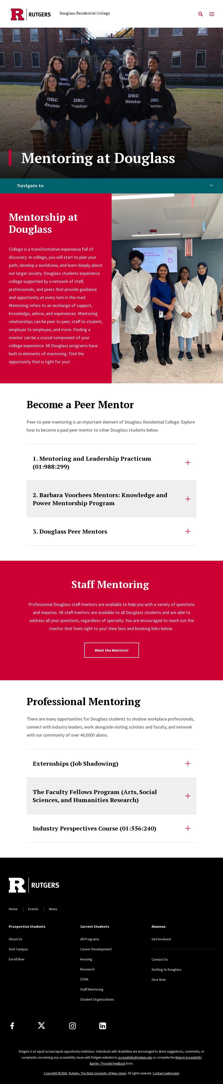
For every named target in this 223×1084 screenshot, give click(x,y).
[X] (41, 1025)
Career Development (96, 949)
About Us (15, 939)
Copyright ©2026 (55, 1073)
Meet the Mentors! (111, 650)
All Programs (89, 939)
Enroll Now (16, 959)
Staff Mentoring (91, 989)
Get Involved (161, 939)
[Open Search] (200, 14)
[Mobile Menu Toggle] (211, 14)
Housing (86, 959)
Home (13, 909)
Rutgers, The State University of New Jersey (97, 1073)
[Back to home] (42, 886)
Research (87, 969)
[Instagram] (72, 1025)
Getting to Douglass (167, 969)
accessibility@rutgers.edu (135, 1057)
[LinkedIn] (102, 1025)
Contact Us (160, 959)
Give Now (159, 979)
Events (33, 909)
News (53, 909)
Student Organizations (97, 999)
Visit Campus (18, 949)
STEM (84, 979)
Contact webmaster (166, 1073)
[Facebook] (12, 1025)
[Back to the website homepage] (31, 14)
